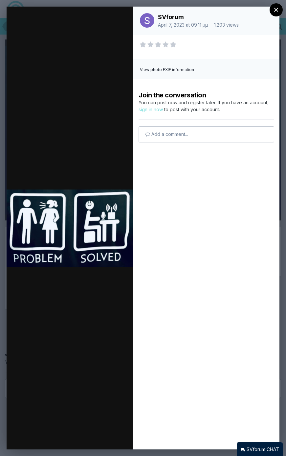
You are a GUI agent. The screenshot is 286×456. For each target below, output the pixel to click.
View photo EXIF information (167, 69)
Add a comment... (166, 134)
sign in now (151, 109)
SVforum (171, 16)
